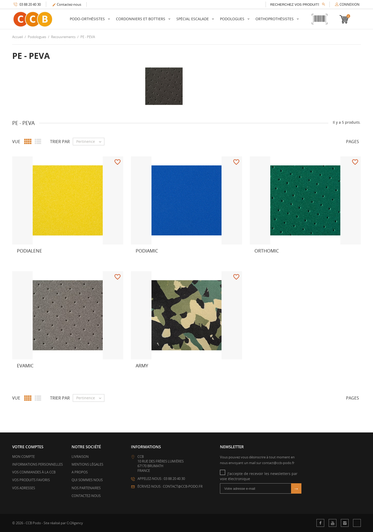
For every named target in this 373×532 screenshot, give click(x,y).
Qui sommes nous (87, 480)
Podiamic (147, 251)
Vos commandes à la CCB (34, 472)
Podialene (29, 251)
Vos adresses (23, 488)
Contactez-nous (66, 4)
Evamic (25, 365)
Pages (352, 141)
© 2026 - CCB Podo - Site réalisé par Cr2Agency (47, 523)
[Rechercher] (298, 4)
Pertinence (90, 141)
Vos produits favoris (31, 480)
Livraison (80, 456)
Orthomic (266, 251)
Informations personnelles (37, 464)
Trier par (60, 141)
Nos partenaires (86, 488)
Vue (16, 141)
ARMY (142, 365)
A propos (80, 472)
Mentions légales (87, 464)
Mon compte (23, 456)
